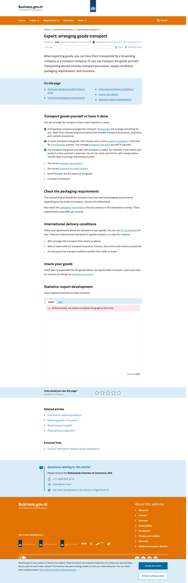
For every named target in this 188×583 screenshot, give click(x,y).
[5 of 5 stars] (119, 392)
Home (46, 29)
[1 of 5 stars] (97, 392)
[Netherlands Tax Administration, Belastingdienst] (48, 543)
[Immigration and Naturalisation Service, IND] (69, 543)
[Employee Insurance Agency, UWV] (109, 543)
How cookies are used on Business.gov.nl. (57, 570)
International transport (87, 29)
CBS (134, 374)
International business (63, 29)
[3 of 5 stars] (108, 392)
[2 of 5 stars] (103, 392)
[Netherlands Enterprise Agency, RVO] (27, 543)
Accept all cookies (153, 566)
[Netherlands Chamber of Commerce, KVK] (84, 543)
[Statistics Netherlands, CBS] (91, 543)
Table (60, 302)
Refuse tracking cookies (153, 576)
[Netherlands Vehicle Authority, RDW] (99, 543)
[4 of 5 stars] (114, 392)
